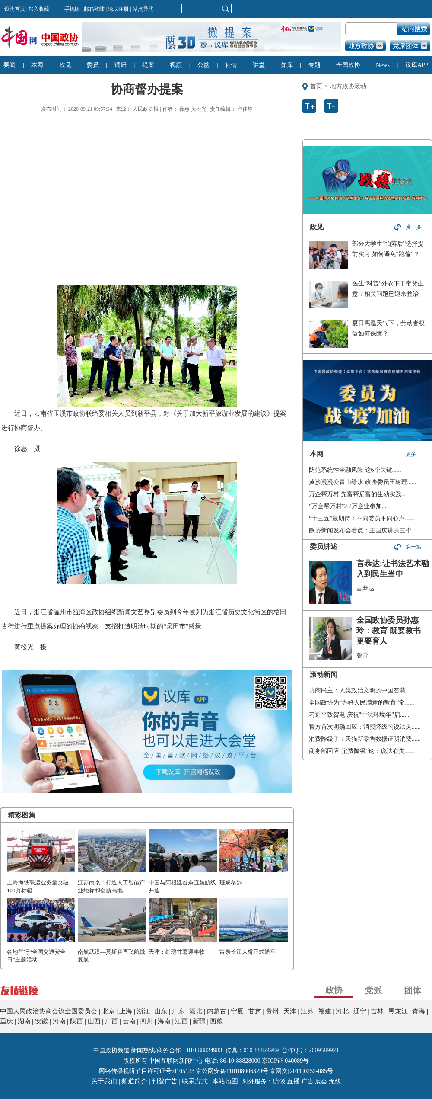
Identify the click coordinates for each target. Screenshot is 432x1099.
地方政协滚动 (348, 86)
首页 (316, 86)
